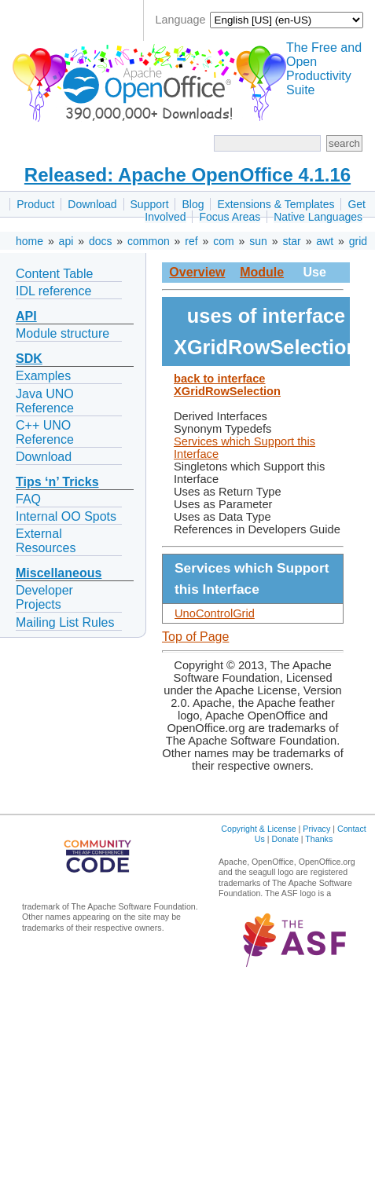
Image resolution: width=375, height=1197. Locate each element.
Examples (43, 376)
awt (324, 241)
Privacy (316, 828)
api (66, 241)
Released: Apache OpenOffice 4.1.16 (187, 174)
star (291, 241)
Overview (197, 272)
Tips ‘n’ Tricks (57, 482)
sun (258, 241)
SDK (29, 358)
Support (150, 204)
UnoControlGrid (215, 613)
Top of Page (195, 636)
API (26, 316)
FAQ (28, 499)
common (148, 241)
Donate (284, 839)
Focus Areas (229, 216)
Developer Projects (44, 597)
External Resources (45, 541)
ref (191, 241)
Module (262, 272)
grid (358, 241)
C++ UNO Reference (45, 432)
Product (35, 204)
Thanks (319, 839)
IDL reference (53, 291)
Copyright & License (258, 828)
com (223, 241)
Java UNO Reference (45, 401)
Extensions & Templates (275, 204)
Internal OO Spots (66, 516)
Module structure (62, 333)
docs (100, 241)
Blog (193, 204)
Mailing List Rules (65, 622)
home (29, 241)
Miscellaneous (58, 573)
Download (92, 204)
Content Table (54, 273)
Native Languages (318, 216)
